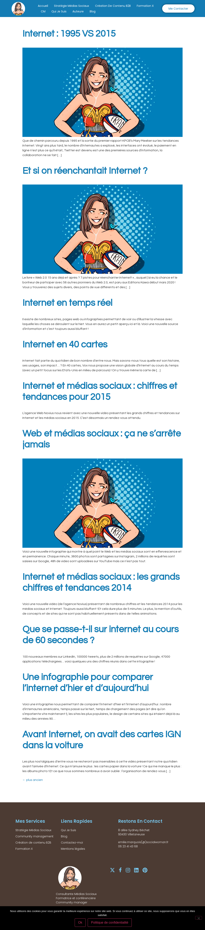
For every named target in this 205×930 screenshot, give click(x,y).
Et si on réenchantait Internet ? (85, 171)
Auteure (78, 11)
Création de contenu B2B (113, 6)
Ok (80, 922)
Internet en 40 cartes (64, 344)
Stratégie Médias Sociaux (71, 6)
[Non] (198, 918)
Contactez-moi (72, 843)
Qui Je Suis (58, 11)
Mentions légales (73, 849)
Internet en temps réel (67, 303)
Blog (92, 11)
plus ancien (32, 780)
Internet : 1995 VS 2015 (69, 34)
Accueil (43, 6)
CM (43, 11)
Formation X (145, 6)
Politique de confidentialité (110, 922)
